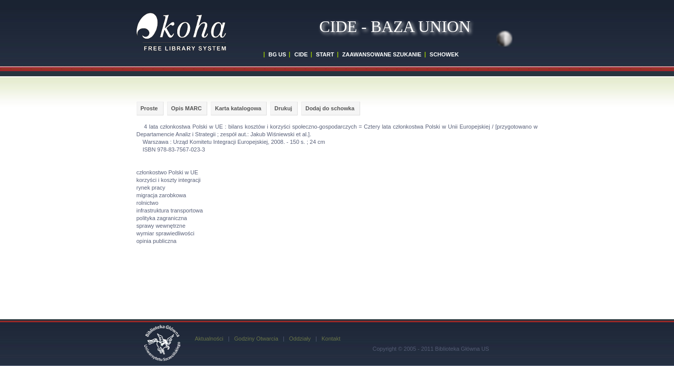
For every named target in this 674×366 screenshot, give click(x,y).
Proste (149, 108)
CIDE (300, 54)
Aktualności (209, 339)
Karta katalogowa (238, 108)
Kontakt (331, 339)
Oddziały (300, 339)
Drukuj (283, 108)
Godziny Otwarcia (256, 339)
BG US (277, 54)
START (325, 54)
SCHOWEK (444, 54)
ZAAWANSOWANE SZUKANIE (382, 54)
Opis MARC (186, 108)
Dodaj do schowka (330, 108)
